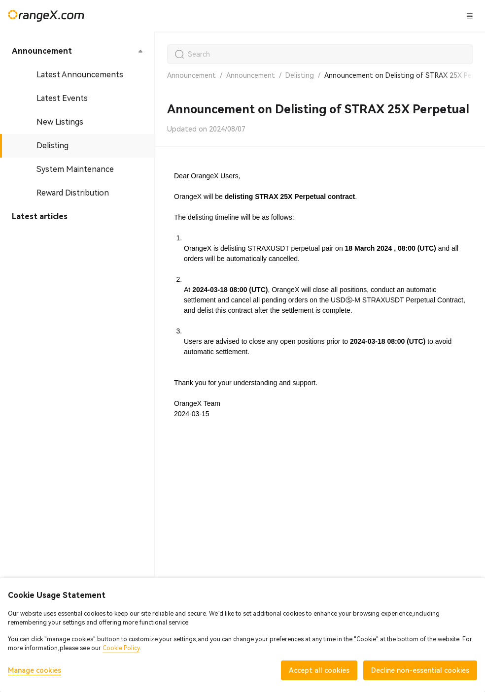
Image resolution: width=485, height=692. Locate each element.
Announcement (191, 75)
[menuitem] (77, 51)
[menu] (77, 134)
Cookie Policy (121, 648)
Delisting (299, 75)
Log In (396, 16)
